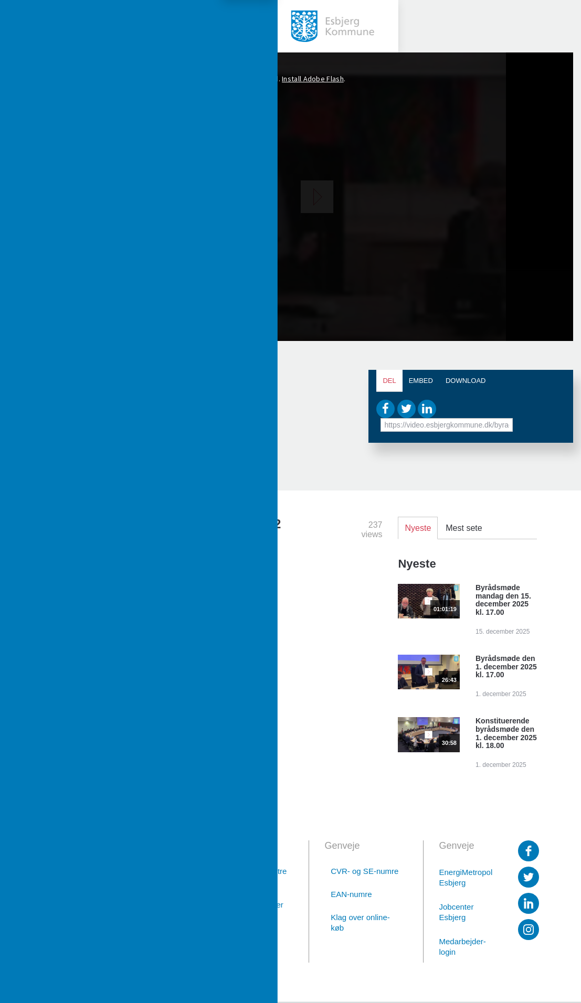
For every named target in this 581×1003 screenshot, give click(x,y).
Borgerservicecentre (250, 871)
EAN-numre (351, 894)
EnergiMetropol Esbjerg (464, 877)
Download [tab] (466, 381)
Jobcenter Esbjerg (456, 912)
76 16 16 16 (138, 922)
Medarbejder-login (462, 946)
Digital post (138, 949)
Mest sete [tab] (464, 528)
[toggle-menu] (26, 26)
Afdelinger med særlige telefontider (249, 899)
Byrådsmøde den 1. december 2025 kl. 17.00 (506, 666)
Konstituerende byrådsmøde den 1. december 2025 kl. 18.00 (506, 733)
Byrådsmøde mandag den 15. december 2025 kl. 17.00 (503, 599)
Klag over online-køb (360, 922)
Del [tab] (389, 381)
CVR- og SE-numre (364, 871)
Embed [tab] (421, 381)
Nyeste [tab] (418, 528)
